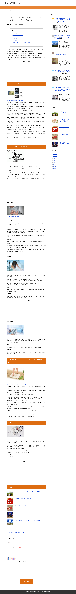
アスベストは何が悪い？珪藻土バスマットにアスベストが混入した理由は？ (64, 121)
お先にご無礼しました (15, 3)
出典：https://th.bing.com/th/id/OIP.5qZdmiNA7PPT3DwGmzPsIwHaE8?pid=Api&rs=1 (18, 439)
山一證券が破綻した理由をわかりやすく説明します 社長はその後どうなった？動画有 (62, 89)
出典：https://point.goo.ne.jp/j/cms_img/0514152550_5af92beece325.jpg (16, 384)
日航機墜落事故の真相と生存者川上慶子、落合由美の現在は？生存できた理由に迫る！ (62, 20)
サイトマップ (64, 7)
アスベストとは (15, 33)
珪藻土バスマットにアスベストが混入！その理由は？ (22, 42)
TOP (11, 11)
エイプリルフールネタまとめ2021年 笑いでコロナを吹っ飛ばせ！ (30, 530)
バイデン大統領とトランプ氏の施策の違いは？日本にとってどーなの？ (28, 513)
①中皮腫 (15, 37)
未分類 (54, 164)
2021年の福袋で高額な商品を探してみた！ (22, 499)
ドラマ (54, 162)
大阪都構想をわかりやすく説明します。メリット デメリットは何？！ (27, 520)
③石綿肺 (15, 40)
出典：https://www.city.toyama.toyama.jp (12, 164)
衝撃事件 (11, 7)
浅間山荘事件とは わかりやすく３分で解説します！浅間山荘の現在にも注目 (62, 72)
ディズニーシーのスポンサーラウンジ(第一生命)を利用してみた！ (62, 55)
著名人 (54, 166)
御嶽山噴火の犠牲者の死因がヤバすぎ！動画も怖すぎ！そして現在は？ (62, 37)
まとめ (14, 44)
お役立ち (51, 7)
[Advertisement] (26, 70)
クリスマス (25, 7)
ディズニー (55, 160)
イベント (38, 7)
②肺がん (15, 39)
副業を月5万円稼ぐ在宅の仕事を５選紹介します (23, 506)
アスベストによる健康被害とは (18, 35)
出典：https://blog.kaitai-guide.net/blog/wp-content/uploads (15, 100)
